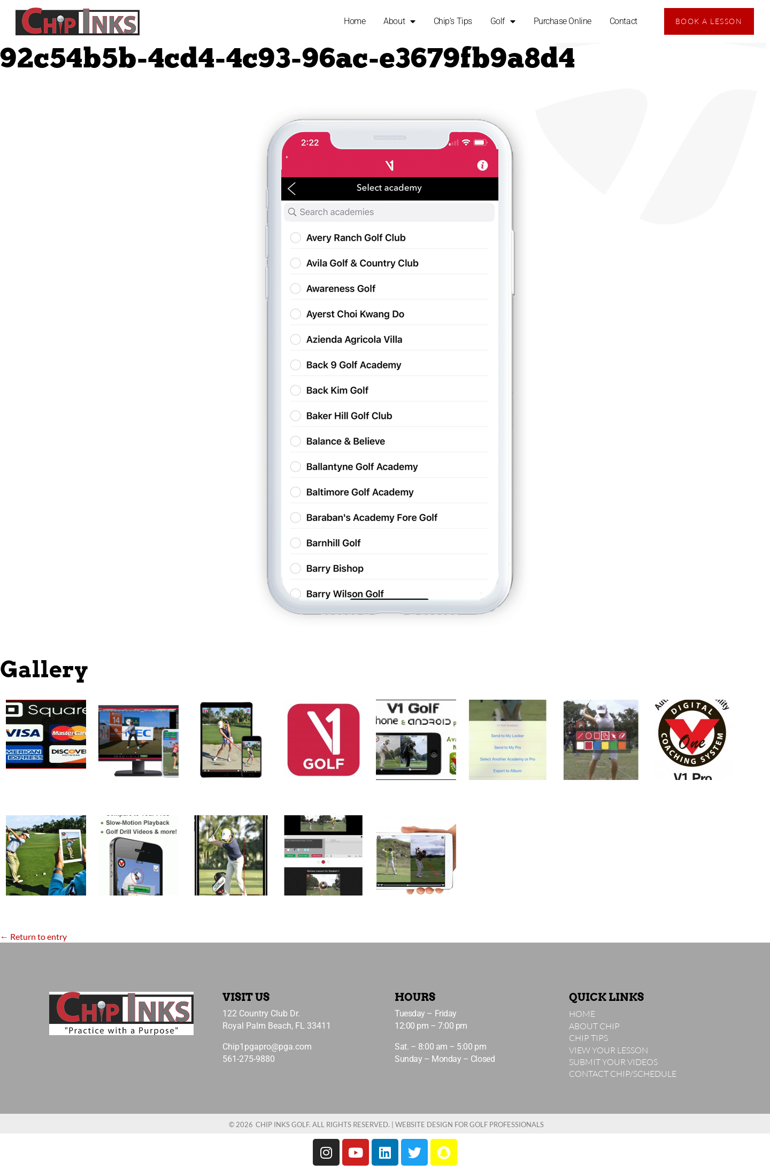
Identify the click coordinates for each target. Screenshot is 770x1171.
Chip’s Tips (453, 21)
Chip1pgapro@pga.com (267, 1047)
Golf (502, 21)
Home (354, 21)
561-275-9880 (248, 1059)
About (399, 21)
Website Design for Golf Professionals (469, 1124)
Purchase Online (562, 21)
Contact (623, 21)
